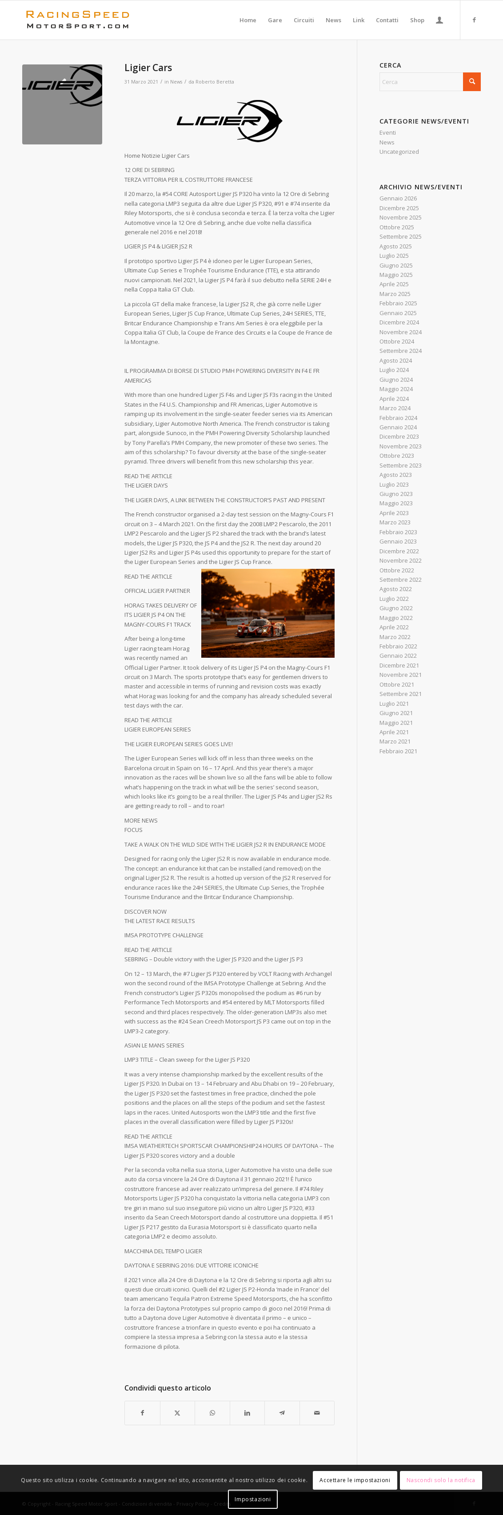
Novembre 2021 (400, 675)
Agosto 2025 (395, 246)
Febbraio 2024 (398, 418)
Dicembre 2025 (399, 208)
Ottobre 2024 (396, 341)
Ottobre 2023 (396, 456)
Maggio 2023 (396, 503)
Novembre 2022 (400, 560)
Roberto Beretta (215, 82)
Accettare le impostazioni (354, 1480)
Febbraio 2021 (398, 751)
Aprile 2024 (394, 399)
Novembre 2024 (400, 332)
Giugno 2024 (396, 380)
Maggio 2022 (396, 618)
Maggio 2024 (396, 389)
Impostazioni (253, 1499)
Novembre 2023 (400, 446)
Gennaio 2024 (398, 427)
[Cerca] (430, 81)
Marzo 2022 (395, 637)
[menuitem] (248, 20)
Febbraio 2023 (398, 532)
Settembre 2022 (400, 580)
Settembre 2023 (400, 465)
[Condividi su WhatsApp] (212, 1412)
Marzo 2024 (395, 408)
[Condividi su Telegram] (282, 1412)
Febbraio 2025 (398, 303)
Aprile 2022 (394, 627)
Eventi (387, 132)
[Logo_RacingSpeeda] (77, 20)
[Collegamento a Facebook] (474, 19)
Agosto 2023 (395, 475)
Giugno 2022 (396, 608)
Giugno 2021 (396, 713)
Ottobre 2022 (396, 570)
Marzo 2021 (395, 741)
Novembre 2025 (400, 217)
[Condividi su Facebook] (142, 1412)
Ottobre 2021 (396, 684)
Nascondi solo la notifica (441, 1480)
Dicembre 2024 (399, 322)
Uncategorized (399, 152)
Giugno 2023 (396, 494)
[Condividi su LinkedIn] (247, 1412)
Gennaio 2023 (398, 541)
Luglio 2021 (394, 704)
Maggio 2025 (396, 275)
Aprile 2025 (394, 284)
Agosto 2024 (395, 360)
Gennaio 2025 (398, 313)
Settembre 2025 (400, 236)
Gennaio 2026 (398, 198)
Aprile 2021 (394, 732)
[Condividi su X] (177, 1412)
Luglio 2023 (394, 484)
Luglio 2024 (394, 370)
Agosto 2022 (395, 589)
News (176, 82)
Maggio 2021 (396, 723)
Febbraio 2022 (398, 646)
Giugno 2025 (396, 265)
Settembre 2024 (400, 351)
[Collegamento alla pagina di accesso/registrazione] (439, 20)
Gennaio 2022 (398, 656)
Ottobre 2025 (396, 227)
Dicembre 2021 (399, 665)
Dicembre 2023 (399, 436)
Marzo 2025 (395, 294)
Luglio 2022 (394, 599)
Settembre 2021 (400, 694)
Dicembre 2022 (399, 551)
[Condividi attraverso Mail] (317, 1412)
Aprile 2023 (394, 513)
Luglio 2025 (394, 256)
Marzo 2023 (395, 522)
